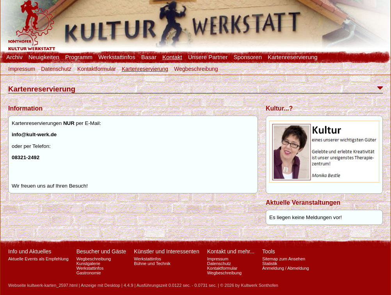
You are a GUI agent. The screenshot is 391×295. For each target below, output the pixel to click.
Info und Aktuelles (30, 251)
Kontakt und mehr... (230, 251)
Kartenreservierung (293, 57)
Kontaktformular (96, 69)
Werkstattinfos (116, 57)
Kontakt (172, 57)
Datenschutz (56, 69)
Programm (78, 57)
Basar (148, 57)
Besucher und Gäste (101, 251)
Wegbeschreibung (196, 69)
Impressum (21, 69)
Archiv (14, 57)
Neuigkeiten (43, 57)
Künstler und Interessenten (166, 251)
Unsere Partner (208, 57)
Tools (268, 251)
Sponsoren (247, 57)
